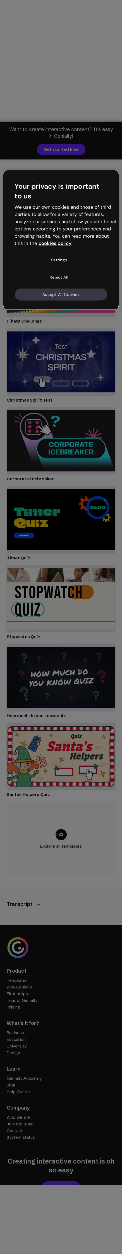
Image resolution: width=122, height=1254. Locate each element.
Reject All (59, 277)
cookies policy (55, 243)
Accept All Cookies (61, 294)
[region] (61, 240)
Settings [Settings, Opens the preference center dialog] (59, 259)
